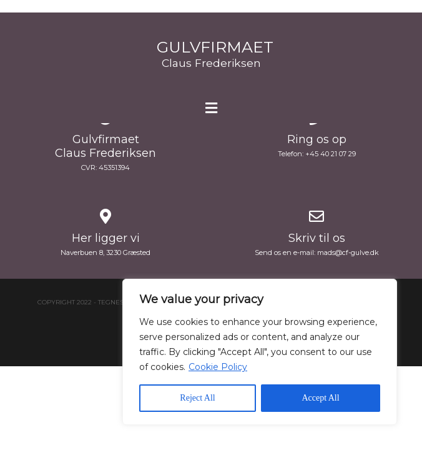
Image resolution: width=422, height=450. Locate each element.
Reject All (197, 397)
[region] (259, 352)
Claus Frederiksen (211, 62)
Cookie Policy (218, 366)
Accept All (320, 397)
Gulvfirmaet (215, 47)
